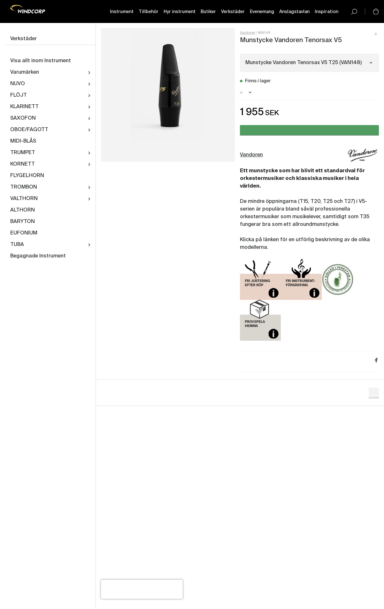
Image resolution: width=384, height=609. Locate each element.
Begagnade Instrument (38, 256)
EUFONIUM (23, 233)
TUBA (17, 244)
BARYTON (22, 221)
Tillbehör (148, 12)
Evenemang (262, 12)
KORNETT (22, 164)
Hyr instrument (180, 12)
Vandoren (247, 32)
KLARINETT (24, 106)
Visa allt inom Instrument (40, 60)
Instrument (122, 12)
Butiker (208, 12)
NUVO (17, 83)
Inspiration (326, 12)
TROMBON (23, 187)
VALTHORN (24, 198)
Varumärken (24, 72)
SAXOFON (23, 118)
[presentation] (142, 589)
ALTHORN (22, 210)
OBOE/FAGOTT (29, 129)
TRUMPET (22, 152)
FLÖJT (18, 95)
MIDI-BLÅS (23, 141)
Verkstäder (233, 12)
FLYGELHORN (27, 175)
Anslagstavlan (294, 12)
